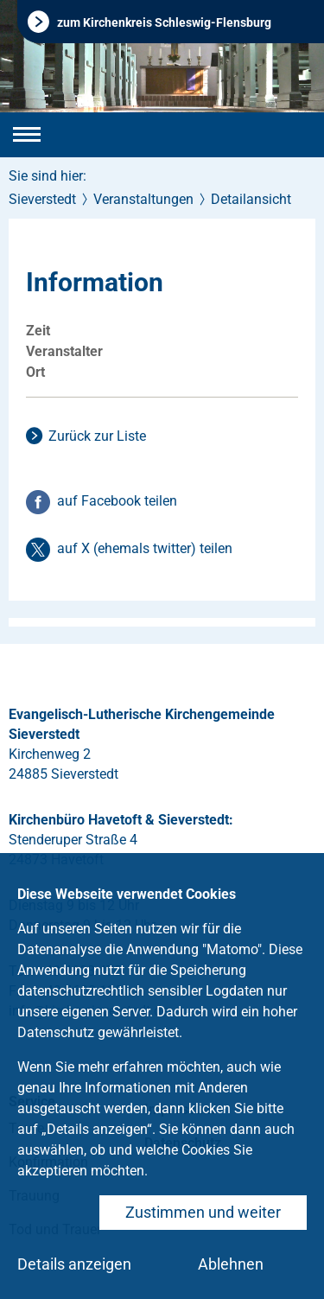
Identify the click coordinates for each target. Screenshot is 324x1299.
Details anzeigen (74, 1264)
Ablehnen (231, 1264)
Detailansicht (251, 199)
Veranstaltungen (143, 199)
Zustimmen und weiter (203, 1212)
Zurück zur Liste (97, 436)
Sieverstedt (42, 199)
